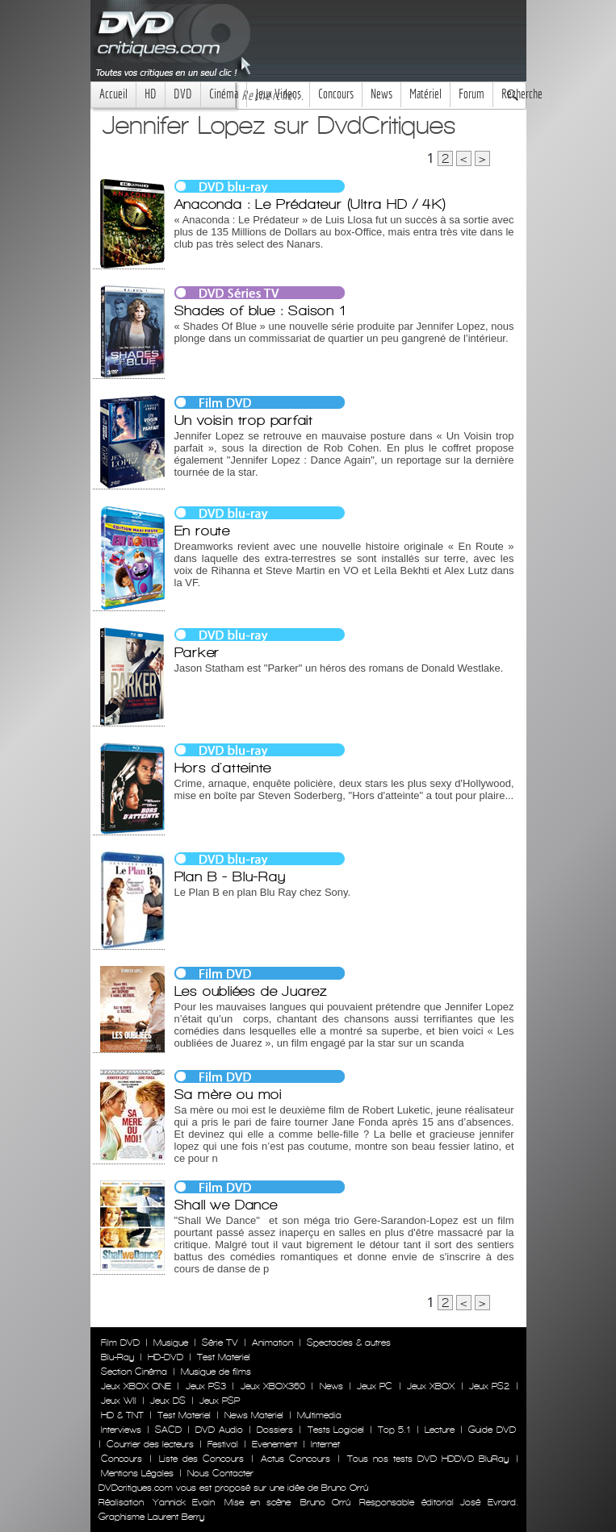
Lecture (440, 1429)
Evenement (274, 1444)
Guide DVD (491, 1429)
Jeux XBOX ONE (136, 1386)
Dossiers (275, 1429)
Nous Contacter (219, 1473)
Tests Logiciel (336, 1429)
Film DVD (120, 1342)
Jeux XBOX (431, 1386)
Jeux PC (374, 1386)
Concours (336, 94)
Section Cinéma (134, 1371)
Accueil (113, 94)
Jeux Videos (278, 94)
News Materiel (253, 1415)
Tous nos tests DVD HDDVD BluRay (428, 1458)
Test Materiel (223, 1357)
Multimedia (319, 1415)
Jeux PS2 (489, 1386)
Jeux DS (168, 1400)
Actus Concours (295, 1458)
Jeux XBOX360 (273, 1386)
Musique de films (216, 1371)
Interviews (121, 1429)
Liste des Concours (201, 1458)
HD (151, 94)
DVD (183, 94)
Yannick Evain (184, 1502)
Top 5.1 (394, 1429)
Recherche (522, 94)
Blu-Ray (117, 1357)
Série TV (220, 1342)
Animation (272, 1342)
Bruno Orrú (325, 1502)
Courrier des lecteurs (150, 1444)
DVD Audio (218, 1429)
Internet (325, 1444)
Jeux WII (118, 1400)
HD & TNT (122, 1415)
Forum (471, 94)
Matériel (425, 94)
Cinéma (223, 94)
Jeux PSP (219, 1400)
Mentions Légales (137, 1473)
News (381, 94)
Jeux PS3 (206, 1386)
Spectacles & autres (349, 1342)
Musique (170, 1342)
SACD (168, 1429)
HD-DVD (165, 1357)
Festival (222, 1444)
